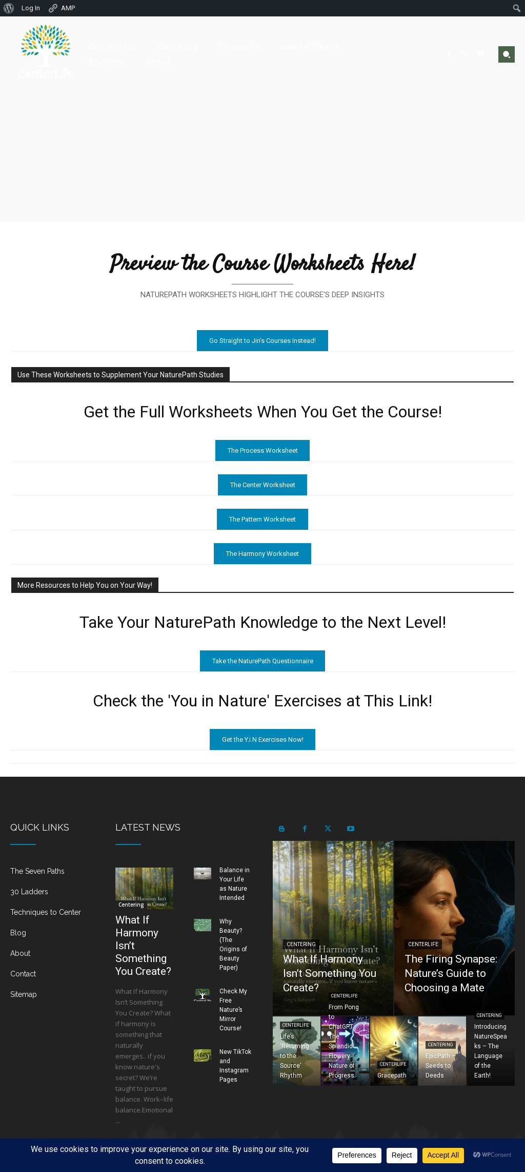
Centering (131, 905)
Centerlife (423, 944)
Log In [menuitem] (31, 8)
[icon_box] (52, 875)
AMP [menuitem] (61, 8)
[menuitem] (9, 8)
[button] (506, 54)
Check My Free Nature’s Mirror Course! (233, 1010)
